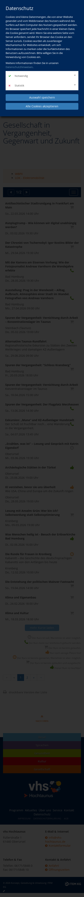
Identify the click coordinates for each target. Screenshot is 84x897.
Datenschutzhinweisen (19, 67)
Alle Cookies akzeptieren (42, 106)
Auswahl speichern (42, 97)
